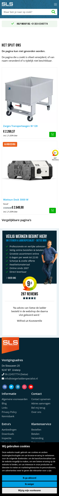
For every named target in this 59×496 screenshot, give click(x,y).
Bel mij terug (38, 407)
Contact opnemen (41, 399)
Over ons (36, 412)
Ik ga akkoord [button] (29, 478)
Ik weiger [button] (29, 484)
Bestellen (36, 429)
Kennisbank (8, 416)
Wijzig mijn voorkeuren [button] (29, 490)
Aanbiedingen (9, 429)
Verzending (37, 438)
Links (4, 407)
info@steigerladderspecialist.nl (21, 378)
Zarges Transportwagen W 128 (20, 126)
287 (23, 294)
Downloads (8, 433)
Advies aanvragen (40, 403)
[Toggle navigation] (55, 4)
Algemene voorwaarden (15, 399)
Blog (4, 403)
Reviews (32, 294)
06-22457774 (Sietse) (16, 374)
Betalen (35, 433)
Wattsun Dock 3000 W (15, 199)
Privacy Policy (9, 412)
